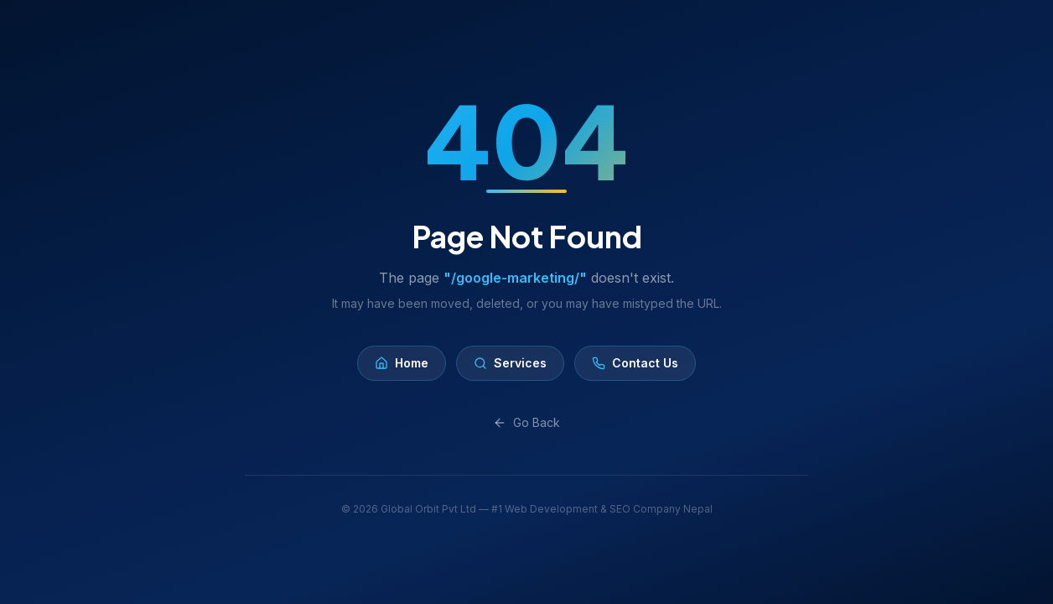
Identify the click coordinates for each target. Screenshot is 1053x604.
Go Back (526, 422)
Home (401, 363)
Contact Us (635, 363)
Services (510, 363)
